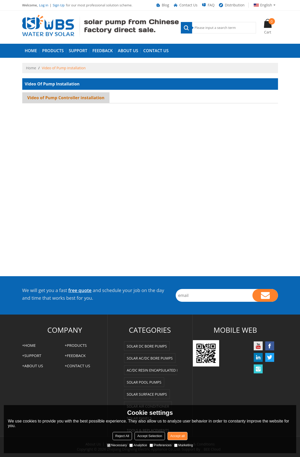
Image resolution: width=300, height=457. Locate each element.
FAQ (208, 5)
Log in (43, 5)
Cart (269, 26)
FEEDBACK (102, 50)
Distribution (231, 5)
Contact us (156, 50)
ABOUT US (128, 50)
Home (31, 67)
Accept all (177, 436)
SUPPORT (78, 50)
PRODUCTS (53, 50)
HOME (31, 50)
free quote (80, 290)
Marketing (183, 445)
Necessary (117, 445)
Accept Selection (149, 436)
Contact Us (185, 5)
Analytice (138, 445)
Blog (162, 5)
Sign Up (58, 5)
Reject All (122, 436)
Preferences (161, 445)
